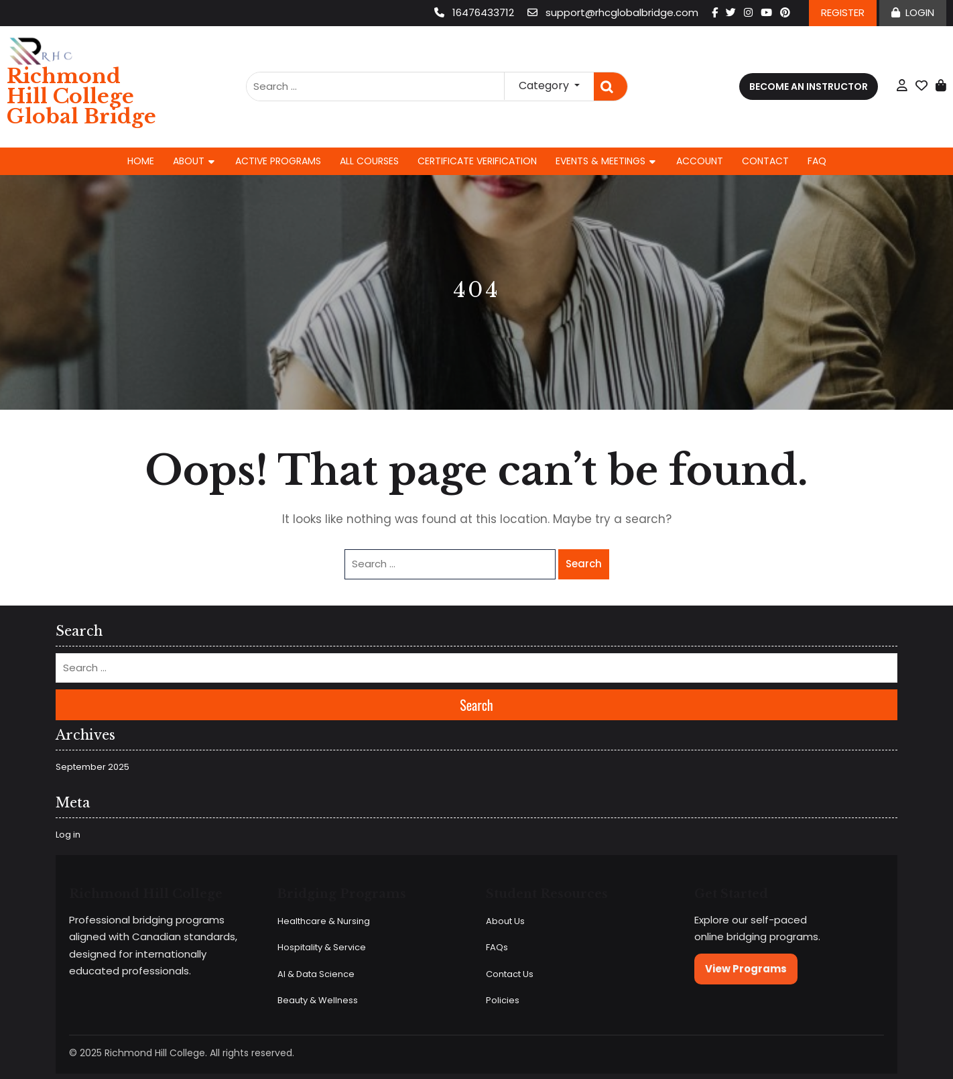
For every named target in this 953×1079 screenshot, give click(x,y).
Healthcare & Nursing (323, 921)
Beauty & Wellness (317, 1000)
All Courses (369, 161)
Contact (765, 161)
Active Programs (278, 161)
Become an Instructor (808, 86)
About (188, 161)
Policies (502, 1000)
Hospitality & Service (321, 947)
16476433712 (475, 12)
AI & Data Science (316, 974)
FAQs (497, 947)
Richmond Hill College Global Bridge (81, 96)
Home (140, 161)
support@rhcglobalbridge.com (614, 12)
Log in (68, 834)
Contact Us (509, 974)
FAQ (817, 161)
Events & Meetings (600, 161)
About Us (505, 921)
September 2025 (92, 766)
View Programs (746, 969)
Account (699, 161)
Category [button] (545, 85)
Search (610, 86)
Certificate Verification (477, 161)
